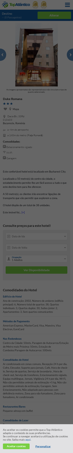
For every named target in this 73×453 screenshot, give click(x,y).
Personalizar (43, 446)
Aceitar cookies (16, 446)
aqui (28, 439)
